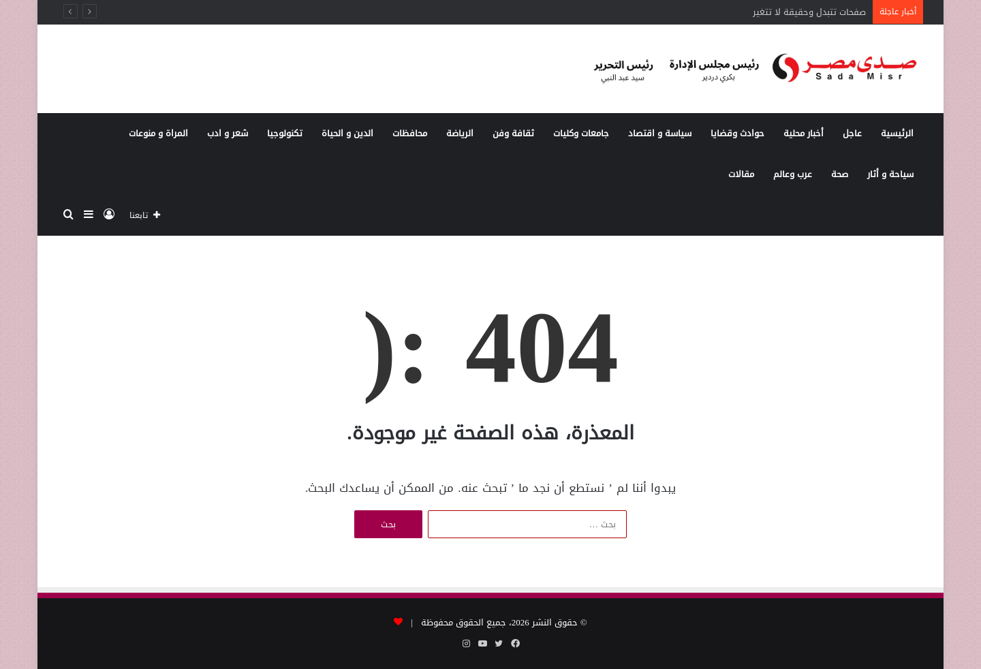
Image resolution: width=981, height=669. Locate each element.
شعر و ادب (227, 133)
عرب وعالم (792, 174)
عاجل (852, 133)
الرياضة (459, 133)
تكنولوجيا (284, 133)
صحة (839, 174)
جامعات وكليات (581, 133)
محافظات (409, 133)
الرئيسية (897, 133)
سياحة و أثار (890, 174)
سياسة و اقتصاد (659, 133)
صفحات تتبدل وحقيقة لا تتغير (809, 11)
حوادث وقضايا (737, 133)
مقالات (741, 174)
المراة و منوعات (158, 133)
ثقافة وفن (513, 133)
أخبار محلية (803, 133)
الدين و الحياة (347, 133)
